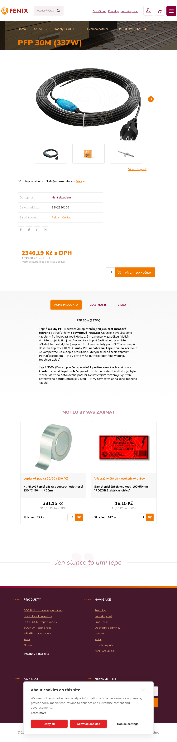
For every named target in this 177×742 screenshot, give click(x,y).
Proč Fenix (101, 622)
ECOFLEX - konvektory (38, 616)
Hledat (58, 11)
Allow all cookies (88, 723)
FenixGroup (99, 11)
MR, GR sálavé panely (37, 633)
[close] (143, 689)
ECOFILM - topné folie (37, 628)
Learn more (39, 713)
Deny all (49, 723)
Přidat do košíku (138, 273)
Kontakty (113, 11)
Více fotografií (137, 169)
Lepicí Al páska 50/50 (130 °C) (45, 478)
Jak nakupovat (129, 11)
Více (79, 181)
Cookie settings (128, 723)
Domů (22, 29)
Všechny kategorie (36, 654)
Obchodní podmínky (107, 628)
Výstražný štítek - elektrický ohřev (119, 478)
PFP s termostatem (131, 29)
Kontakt (99, 633)
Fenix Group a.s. (105, 651)
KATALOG (40, 29)
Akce (27, 639)
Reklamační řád (61, 217)
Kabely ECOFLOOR (66, 29)
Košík (98, 639)
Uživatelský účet (104, 645)
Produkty (100, 610)
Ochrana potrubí (97, 29)
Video (122, 305)
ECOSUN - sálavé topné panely (43, 610)
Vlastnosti (97, 305)
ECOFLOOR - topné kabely (40, 622)
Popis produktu (66, 305)
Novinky (29, 645)
